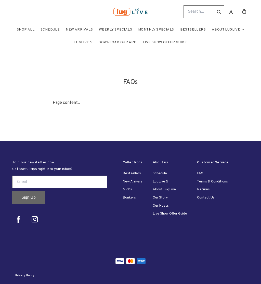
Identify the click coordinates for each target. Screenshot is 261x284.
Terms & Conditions (212, 181)
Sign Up (28, 197)
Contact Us (206, 197)
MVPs (127, 189)
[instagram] (35, 219)
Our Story (160, 197)
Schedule (50, 29)
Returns (203, 189)
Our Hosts (161, 206)
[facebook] (18, 219)
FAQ (200, 173)
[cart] (244, 12)
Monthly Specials (156, 29)
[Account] (231, 12)
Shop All (25, 29)
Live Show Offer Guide (165, 42)
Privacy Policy (24, 276)
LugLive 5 (83, 42)
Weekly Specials (115, 29)
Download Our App (117, 42)
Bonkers (129, 197)
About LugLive (226, 29)
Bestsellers (193, 29)
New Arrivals (79, 29)
